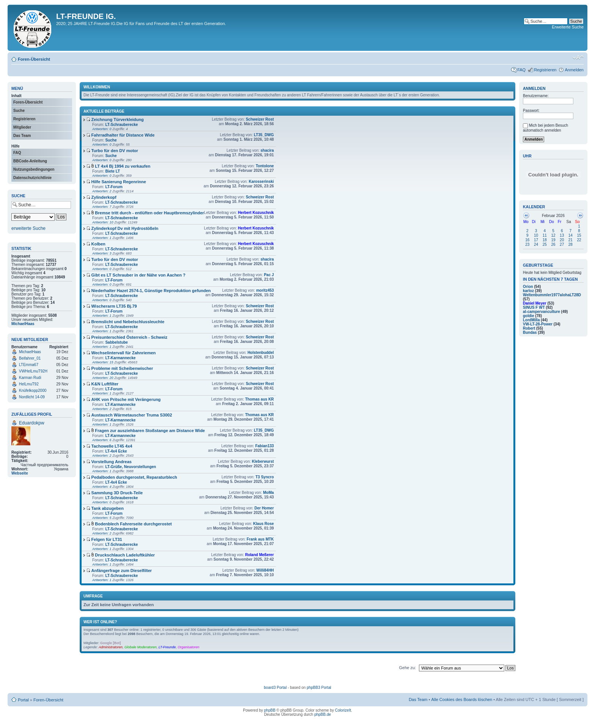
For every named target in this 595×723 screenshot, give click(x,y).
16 (527, 240)
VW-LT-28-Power (537, 324)
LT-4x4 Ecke (116, 451)
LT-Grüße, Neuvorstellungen (130, 467)
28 (570, 244)
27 (562, 244)
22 (579, 240)
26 (553, 244)
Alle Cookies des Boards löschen (461, 699)
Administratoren (111, 647)
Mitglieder (22, 127)
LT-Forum (113, 187)
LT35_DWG (264, 135)
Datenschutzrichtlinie (32, 178)
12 (553, 235)
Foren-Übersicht (34, 59)
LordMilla (531, 320)
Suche (19, 110)
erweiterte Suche (28, 228)
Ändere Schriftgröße (578, 57)
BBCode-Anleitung (30, 161)
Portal (23, 700)
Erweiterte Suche (568, 27)
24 (536, 244)
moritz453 (265, 290)
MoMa (268, 492)
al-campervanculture (541, 312)
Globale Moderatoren (140, 647)
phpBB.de (322, 714)
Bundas (530, 332)
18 (545, 240)
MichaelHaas (23, 324)
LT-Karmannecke (120, 358)
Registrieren (545, 70)
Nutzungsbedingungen (33, 169)
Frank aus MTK (260, 539)
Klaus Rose (263, 524)
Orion (528, 286)
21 (570, 240)
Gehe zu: (407, 667)
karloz (528, 291)
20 (562, 240)
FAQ (521, 70)
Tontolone (265, 166)
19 (553, 240)
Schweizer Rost (260, 119)
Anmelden (574, 70)
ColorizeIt (343, 710)
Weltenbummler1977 (541, 295)
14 (570, 235)
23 (527, 244)
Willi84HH (265, 570)
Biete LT (112, 171)
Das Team (22, 136)
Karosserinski (261, 181)
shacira (267, 150)
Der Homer (264, 508)
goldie (528, 316)
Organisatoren (188, 647)
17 (536, 240)
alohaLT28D (570, 295)
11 (545, 235)
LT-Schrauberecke (121, 125)
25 (545, 244)
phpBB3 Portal (319, 687)
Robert (529, 328)
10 (536, 235)
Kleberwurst (263, 461)
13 (562, 235)
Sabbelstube (116, 342)
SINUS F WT (534, 307)
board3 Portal (275, 687)
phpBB (269, 710)
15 (579, 235)
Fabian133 (264, 446)
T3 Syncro (264, 477)
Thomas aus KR (259, 399)
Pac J (269, 275)
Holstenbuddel (260, 352)
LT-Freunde (167, 647)
